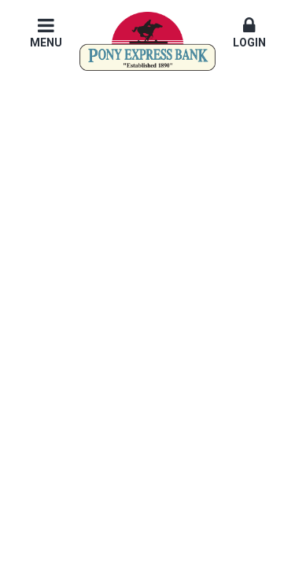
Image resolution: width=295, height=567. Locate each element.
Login (249, 32)
